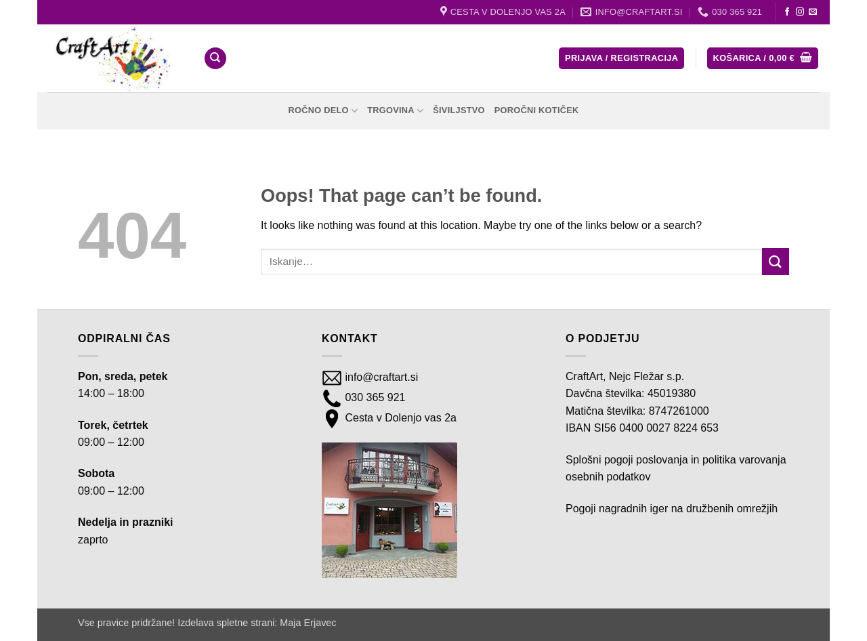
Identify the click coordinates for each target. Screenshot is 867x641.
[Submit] (775, 261)
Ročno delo (323, 110)
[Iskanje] (215, 58)
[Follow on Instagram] (800, 12)
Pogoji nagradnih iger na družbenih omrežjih (672, 508)
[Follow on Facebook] (787, 12)
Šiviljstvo (459, 110)
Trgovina (395, 110)
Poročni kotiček (536, 110)
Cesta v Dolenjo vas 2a (399, 417)
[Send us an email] (813, 12)
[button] (621, 58)
